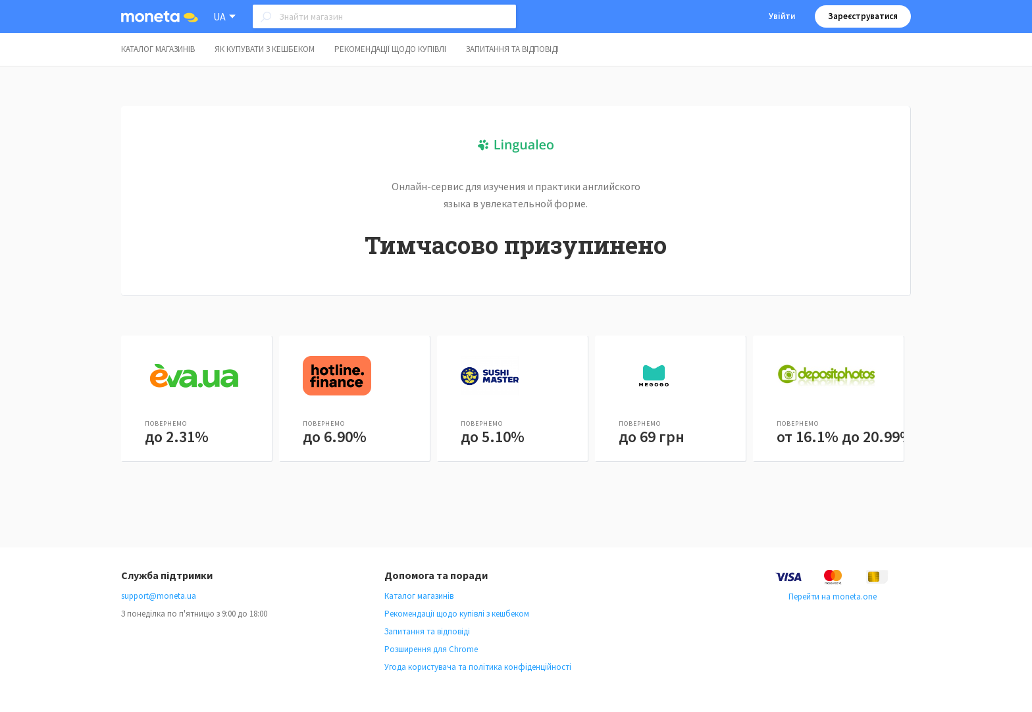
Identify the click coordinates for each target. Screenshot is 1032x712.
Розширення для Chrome (431, 649)
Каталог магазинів (158, 49)
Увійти (782, 16)
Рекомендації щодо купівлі (390, 49)
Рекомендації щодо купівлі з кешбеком (456, 613)
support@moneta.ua (158, 595)
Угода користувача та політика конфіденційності (477, 667)
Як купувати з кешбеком (265, 49)
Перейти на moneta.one (832, 596)
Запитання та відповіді (512, 49)
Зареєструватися (863, 16)
